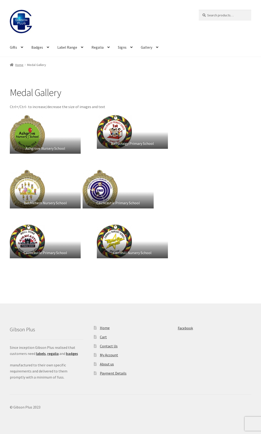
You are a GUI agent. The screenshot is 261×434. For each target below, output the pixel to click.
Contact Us (109, 346)
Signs (122, 47)
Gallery (146, 47)
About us (107, 364)
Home (19, 65)
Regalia (97, 47)
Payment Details (113, 373)
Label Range (67, 47)
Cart (103, 337)
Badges (37, 47)
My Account (109, 355)
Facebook (185, 328)
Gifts (13, 47)
